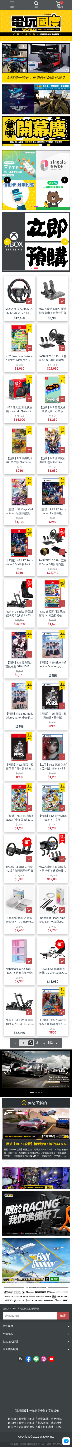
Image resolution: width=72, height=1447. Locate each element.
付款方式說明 (10, 1341)
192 (50, 1042)
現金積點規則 (10, 1349)
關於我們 (8, 1326)
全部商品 (8, 1333)
